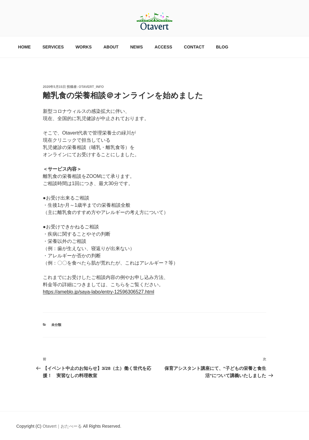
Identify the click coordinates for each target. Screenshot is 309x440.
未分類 (56, 325)
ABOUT (111, 47)
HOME (24, 47)
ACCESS (163, 47)
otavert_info (91, 86)
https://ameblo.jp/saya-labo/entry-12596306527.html (98, 291)
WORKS (83, 47)
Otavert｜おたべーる (63, 426)
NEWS (136, 47)
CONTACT (194, 47)
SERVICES (53, 47)
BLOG (222, 47)
